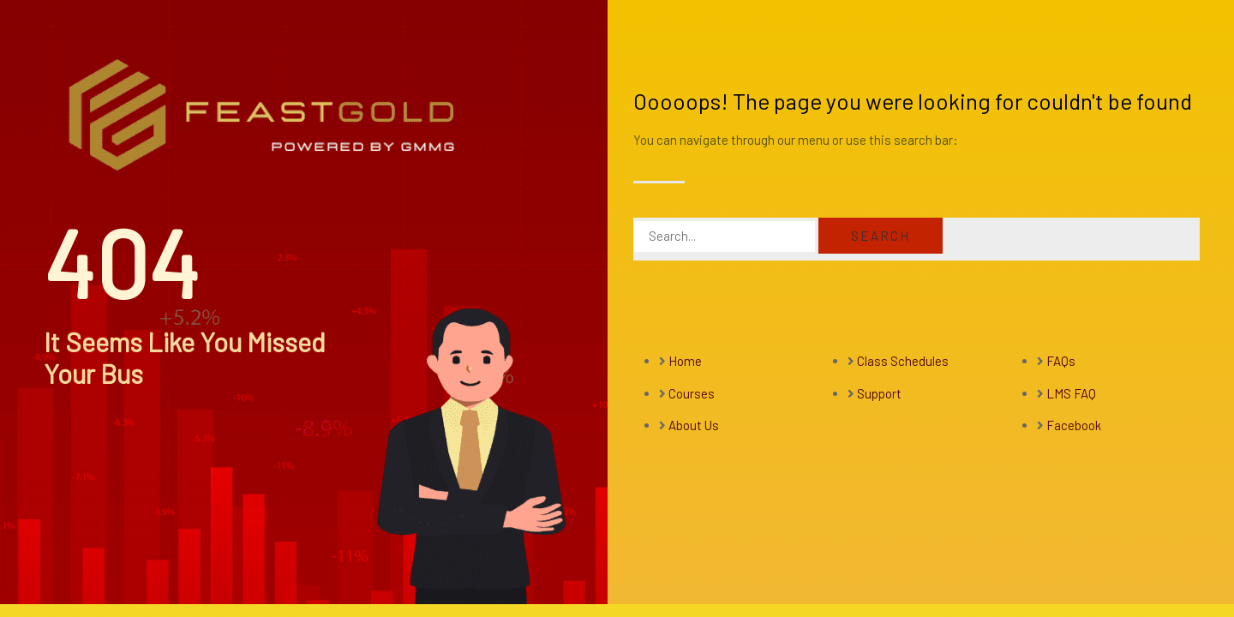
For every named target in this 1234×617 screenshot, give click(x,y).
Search (880, 235)
